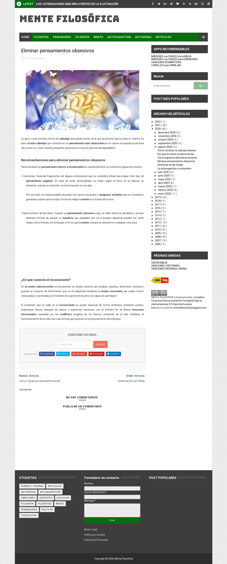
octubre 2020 (165, 139)
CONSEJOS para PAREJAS (166, 65)
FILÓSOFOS (41, 37)
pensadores (29, 509)
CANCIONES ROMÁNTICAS (166, 62)
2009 (158, 233)
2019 (158, 197)
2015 (158, 211)
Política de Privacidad (96, 539)
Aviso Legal (90, 529)
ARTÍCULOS (163, 37)
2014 (158, 215)
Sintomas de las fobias (170, 164)
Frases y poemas (32, 486)
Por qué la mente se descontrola (175, 154)
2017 (158, 204)
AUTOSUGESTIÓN (119, 37)
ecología (63, 498)
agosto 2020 (165, 146)
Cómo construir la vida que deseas (176, 150)
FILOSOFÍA (82, 37)
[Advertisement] (82, 250)
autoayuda (39, 58)
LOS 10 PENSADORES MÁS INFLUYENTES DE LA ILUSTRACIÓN (77, 4)
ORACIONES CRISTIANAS (165, 265)
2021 (158, 125)
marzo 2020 (165, 186)
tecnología (29, 515)
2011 (158, 226)
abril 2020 (164, 182)
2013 (158, 218)
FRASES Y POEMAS (33, 46)
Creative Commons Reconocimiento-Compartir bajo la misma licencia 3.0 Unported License (177, 301)
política (47, 509)
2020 (158, 128)
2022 (158, 121)
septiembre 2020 (168, 143)
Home (25, 37)
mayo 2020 (164, 179)
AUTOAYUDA (143, 37)
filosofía (27, 503)
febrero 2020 (165, 190)
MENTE (98, 37)
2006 (158, 244)
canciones (28, 498)
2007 (158, 240)
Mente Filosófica (69, 19)
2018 (158, 200)
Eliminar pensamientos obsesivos (176, 161)
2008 (158, 236)
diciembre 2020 (167, 132)
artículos (55, 486)
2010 (158, 229)
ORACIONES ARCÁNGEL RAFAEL (169, 268)
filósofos (44, 503)
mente (60, 503)
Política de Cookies (94, 534)
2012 (158, 222)
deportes (46, 498)
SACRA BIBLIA (159, 262)
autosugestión (50, 492)
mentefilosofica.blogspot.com (189, 307)
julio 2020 (163, 172)
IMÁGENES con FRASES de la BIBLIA (171, 56)
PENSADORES (62, 37)
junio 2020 (164, 175)
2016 (158, 208)
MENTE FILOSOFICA (162, 297)
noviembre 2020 (167, 136)
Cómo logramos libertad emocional (177, 157)
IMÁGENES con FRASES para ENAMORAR (174, 59)
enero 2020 (164, 193)
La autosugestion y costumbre (174, 168)
